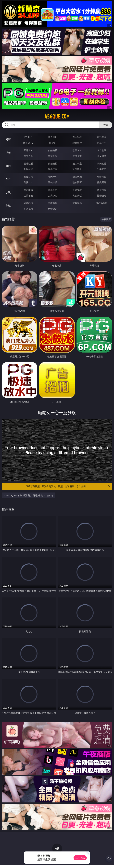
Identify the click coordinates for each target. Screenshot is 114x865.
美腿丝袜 (28, 182)
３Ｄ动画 (101, 150)
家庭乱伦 (52, 189)
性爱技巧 (101, 195)
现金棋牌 (77, 142)
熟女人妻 (28, 155)
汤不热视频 (101, 203)
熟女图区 (77, 182)
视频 (8, 152)
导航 (8, 205)
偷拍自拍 (52, 163)
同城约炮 (28, 203)
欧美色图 (77, 176)
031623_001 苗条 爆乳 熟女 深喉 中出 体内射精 (28, 495)
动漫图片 (101, 176)
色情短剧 (52, 208)
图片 (8, 179)
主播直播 (77, 155)
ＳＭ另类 (101, 155)
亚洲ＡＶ (28, 150)
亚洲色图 (52, 176)
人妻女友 (77, 189)
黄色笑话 (77, 195)
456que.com (57, 116)
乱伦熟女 (77, 169)
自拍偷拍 (52, 150)
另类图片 (101, 182)
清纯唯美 (52, 182)
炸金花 (52, 142)
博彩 (8, 139)
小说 (8, 192)
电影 (8, 166)
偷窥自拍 (28, 176)
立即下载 (80, 857)
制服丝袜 (28, 169)
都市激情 (28, 189)
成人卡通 (77, 163)
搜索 (105, 124)
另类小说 (52, 195)
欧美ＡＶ (77, 150)
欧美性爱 (101, 163)
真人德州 (52, 137)
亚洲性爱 (28, 163)
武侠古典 (101, 189)
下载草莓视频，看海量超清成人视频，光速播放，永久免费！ (68, 486)
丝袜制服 (52, 155)
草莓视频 (77, 203)
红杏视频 (28, 208)
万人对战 (77, 137)
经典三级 (52, 169)
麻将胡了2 (28, 142)
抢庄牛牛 (101, 142)
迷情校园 (28, 195)
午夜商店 (52, 203)
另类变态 (101, 169)
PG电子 (28, 137)
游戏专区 (101, 137)
